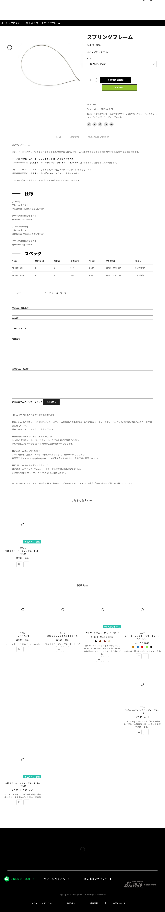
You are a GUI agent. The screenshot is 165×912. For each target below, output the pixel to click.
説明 (58, 136)
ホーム (4, 23)
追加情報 (74, 136)
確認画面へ (51, 402)
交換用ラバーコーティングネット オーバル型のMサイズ (47, 158)
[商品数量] (90, 80)
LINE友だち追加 (20, 879)
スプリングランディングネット (142, 113)
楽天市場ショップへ (96, 879)
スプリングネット (118, 113)
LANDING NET (31, 23)
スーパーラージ (95, 117)
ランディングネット (113, 117)
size (89, 58)
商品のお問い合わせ (98, 136)
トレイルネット (23, 635)
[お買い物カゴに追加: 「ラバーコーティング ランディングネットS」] (138, 732)
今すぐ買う (119, 87)
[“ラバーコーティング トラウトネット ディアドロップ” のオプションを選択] (138, 656)
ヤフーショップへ (54, 879)
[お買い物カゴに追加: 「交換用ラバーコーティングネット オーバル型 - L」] (19, 564)
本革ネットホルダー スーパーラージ (47, 173)
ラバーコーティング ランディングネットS (142, 711)
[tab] (58, 136)
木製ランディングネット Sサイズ (62, 635)
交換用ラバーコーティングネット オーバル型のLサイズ (55, 162)
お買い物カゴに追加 (116, 80)
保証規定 (71, 903)
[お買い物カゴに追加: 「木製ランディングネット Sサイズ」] (59, 649)
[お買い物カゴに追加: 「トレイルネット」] (19, 649)
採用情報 (94, 903)
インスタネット (101, 113)
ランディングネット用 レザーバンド (102, 633)
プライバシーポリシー (41, 903)
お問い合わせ (119, 903)
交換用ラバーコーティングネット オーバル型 (22, 552)
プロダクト (16, 23)
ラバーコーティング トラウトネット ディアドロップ (142, 637)
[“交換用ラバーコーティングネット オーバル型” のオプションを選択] (19, 802)
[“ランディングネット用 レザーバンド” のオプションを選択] (99, 659)
